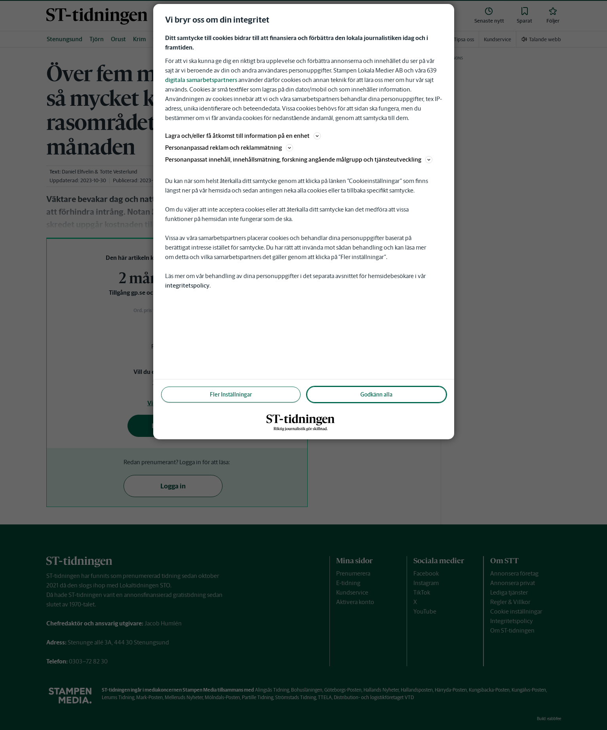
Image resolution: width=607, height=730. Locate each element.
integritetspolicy (187, 285)
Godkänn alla (376, 394)
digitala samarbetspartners (201, 80)
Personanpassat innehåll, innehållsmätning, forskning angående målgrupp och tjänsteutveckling (298, 159)
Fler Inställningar (231, 394)
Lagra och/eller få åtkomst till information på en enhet (243, 135)
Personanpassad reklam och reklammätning (229, 147)
